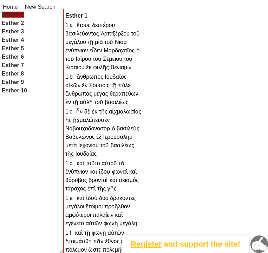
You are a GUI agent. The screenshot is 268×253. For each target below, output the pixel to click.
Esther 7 (13, 65)
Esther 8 (13, 74)
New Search (40, 7)
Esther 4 (13, 40)
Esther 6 (13, 57)
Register (146, 244)
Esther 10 (14, 90)
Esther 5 (13, 48)
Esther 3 (13, 31)
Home (10, 7)
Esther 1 (13, 15)
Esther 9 (13, 82)
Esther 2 (13, 23)
